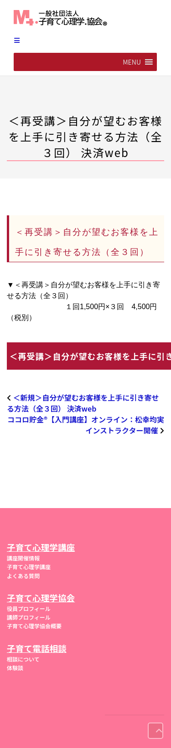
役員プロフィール (29, 608)
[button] (132, 62)
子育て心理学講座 (29, 566)
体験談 (15, 668)
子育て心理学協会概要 (34, 626)
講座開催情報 (23, 558)
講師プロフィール (29, 617)
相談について (23, 659)
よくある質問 (23, 576)
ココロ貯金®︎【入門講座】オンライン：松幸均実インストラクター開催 (85, 425)
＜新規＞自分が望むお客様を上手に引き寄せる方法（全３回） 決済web (83, 403)
